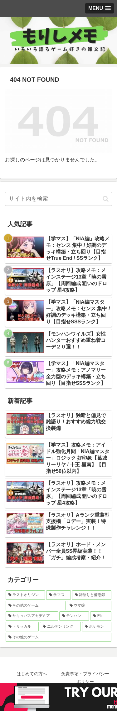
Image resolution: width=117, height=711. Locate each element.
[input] (58, 199)
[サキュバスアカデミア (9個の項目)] (32, 616)
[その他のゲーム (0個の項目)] (58, 637)
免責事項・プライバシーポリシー (85, 677)
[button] (105, 198)
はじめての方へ (32, 673)
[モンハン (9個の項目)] (74, 616)
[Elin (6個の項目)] (100, 616)
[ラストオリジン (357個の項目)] (25, 595)
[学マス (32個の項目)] (58, 595)
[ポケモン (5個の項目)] (96, 626)
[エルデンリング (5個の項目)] (60, 626)
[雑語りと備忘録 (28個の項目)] (91, 595)
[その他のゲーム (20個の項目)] (36, 605)
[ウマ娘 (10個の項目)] (89, 605)
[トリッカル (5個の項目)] (22, 626)
